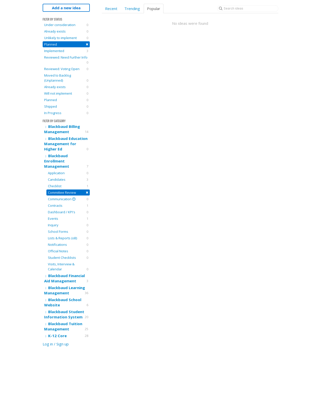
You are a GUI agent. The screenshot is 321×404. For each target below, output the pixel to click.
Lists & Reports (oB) (68, 238)
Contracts (68, 205)
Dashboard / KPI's (68, 212)
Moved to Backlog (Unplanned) (66, 78)
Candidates (68, 179)
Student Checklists (68, 257)
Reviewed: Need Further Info (66, 60)
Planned (66, 44)
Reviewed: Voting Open (66, 68)
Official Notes (68, 251)
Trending (132, 8)
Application (68, 172)
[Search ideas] (247, 8)
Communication (68, 198)
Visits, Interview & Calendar (68, 267)
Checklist (68, 185)
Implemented (66, 50)
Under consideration (66, 24)
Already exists (66, 31)
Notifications (68, 244)
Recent (111, 8)
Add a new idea (66, 7)
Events (68, 218)
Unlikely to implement (66, 37)
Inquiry (68, 225)
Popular (153, 8)
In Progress (66, 112)
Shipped (66, 106)
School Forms (68, 231)
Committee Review (68, 192)
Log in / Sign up (56, 343)
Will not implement (66, 93)
